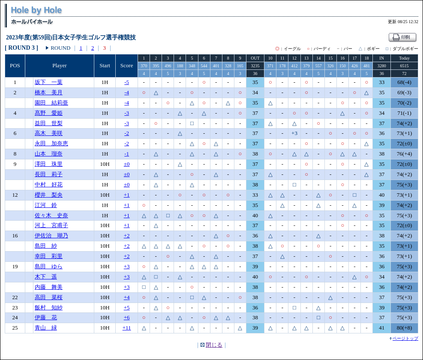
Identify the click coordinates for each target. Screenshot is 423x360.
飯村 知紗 (49, 307)
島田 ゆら (49, 266)
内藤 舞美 (49, 287)
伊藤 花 (46, 317)
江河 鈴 (46, 205)
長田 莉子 (49, 174)
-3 (126, 113)
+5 (127, 307)
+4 (127, 297)
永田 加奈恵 (51, 143)
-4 (126, 92)
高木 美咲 (49, 133)
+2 (127, 235)
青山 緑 (46, 327)
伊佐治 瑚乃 (51, 235)
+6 (127, 317)
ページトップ (405, 338)
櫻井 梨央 (49, 195)
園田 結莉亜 (51, 102)
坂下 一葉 (49, 82)
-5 (126, 82)
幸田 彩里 (49, 256)
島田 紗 (46, 246)
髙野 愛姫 (49, 113)
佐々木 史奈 (51, 215)
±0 (127, 164)
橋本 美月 (49, 92)
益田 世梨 (49, 123)
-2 (126, 133)
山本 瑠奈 (49, 153)
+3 (127, 266)
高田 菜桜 (49, 297)
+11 (127, 327)
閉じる (214, 345)
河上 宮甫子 (51, 225)
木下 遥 (46, 276)
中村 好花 (49, 184)
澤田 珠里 (49, 164)
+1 (127, 195)
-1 (126, 153)
